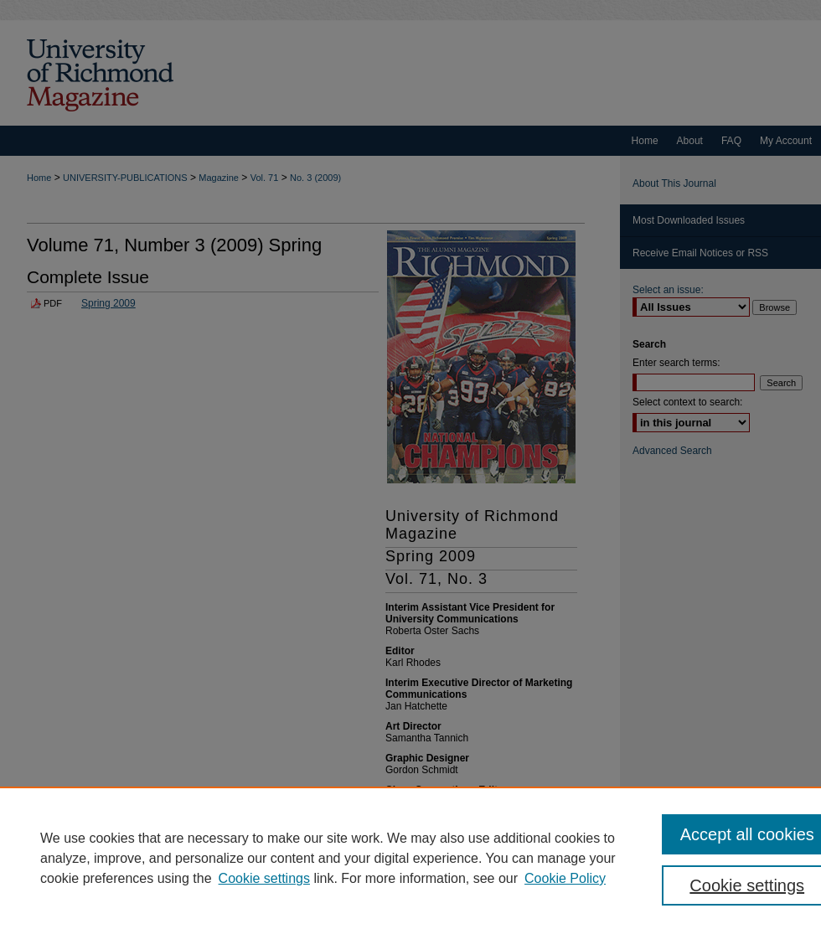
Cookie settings (264, 878)
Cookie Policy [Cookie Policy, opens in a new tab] (565, 878)
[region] (410, 858)
